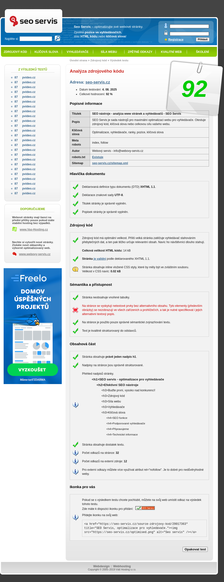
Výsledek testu (119, 60)
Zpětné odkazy (140, 52)
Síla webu (109, 52)
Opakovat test (195, 549)
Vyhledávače (78, 52)
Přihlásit (203, 39)
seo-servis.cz (97, 82)
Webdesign (101, 566)
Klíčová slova (46, 52)
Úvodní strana (78, 60)
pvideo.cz (25, 77)
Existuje (97, 157)
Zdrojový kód (15, 52)
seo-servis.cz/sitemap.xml (110, 163)
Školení (202, 52)
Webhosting (122, 566)
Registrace (176, 39)
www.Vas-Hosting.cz (34, 229)
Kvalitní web (171, 52)
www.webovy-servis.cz (35, 254)
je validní (99, 258)
